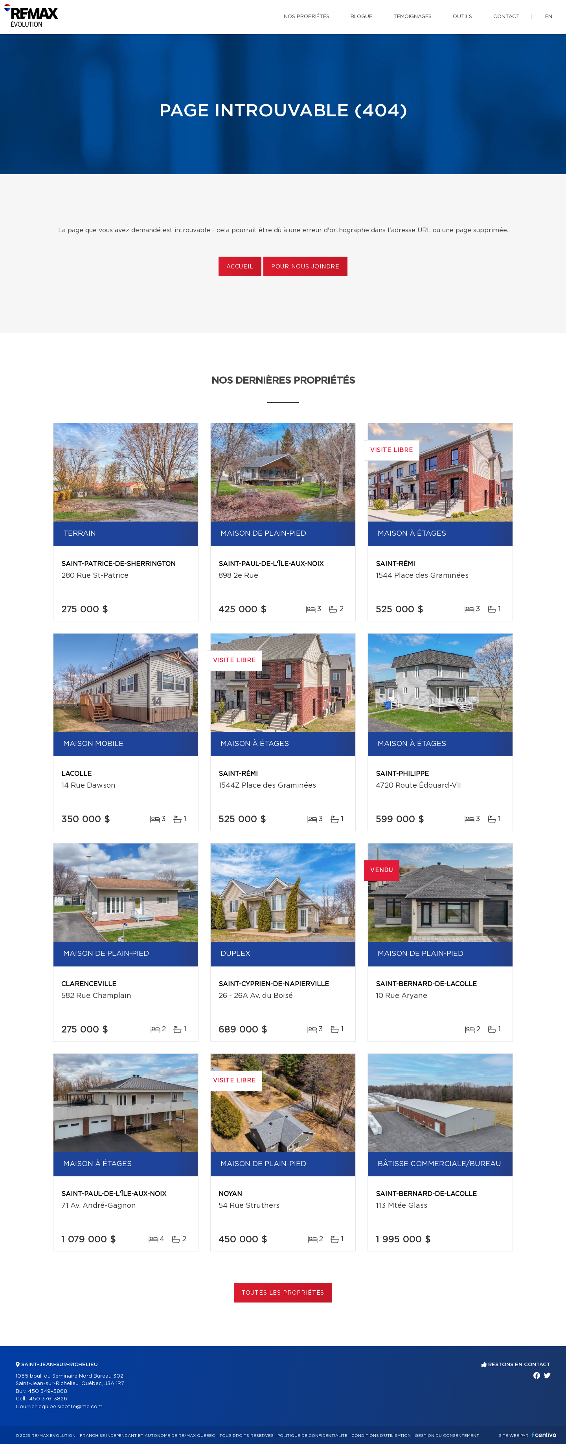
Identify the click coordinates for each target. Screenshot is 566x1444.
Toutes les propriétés (283, 1293)
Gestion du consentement (447, 1436)
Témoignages (412, 16)
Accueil (240, 267)
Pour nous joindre (305, 267)
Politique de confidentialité (312, 1436)
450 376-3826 (48, 1399)
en (548, 16)
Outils (462, 16)
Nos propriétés (306, 16)
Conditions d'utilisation (381, 1436)
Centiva (544, 1434)
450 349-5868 (47, 1391)
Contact (506, 16)
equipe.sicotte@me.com (71, 1406)
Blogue (361, 16)
